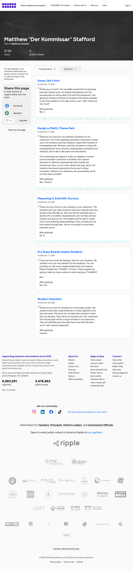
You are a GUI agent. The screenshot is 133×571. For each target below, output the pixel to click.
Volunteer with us (97, 379)
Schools (79, 560)
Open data (116, 370)
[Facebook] (51, 412)
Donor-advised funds (98, 370)
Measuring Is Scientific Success (58, 198)
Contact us (116, 376)
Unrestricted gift (97, 386)
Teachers (43, 425)
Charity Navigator (9, 376)
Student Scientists (49, 299)
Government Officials (100, 425)
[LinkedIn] (42, 412)
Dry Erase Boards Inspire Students (59, 252)
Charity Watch (46, 373)
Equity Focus (73, 366)
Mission (71, 360)
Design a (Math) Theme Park (56, 128)
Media (115, 366)
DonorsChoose (9, 5)
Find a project (95, 360)
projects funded (50, 382)
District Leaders (72, 425)
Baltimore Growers (20, 44)
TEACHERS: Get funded (60, 5)
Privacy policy (55, 560)
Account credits (96, 363)
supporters (17, 382)
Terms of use (68, 560)
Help (105, 5)
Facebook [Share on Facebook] (13, 106)
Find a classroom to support (33, 5)
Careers (71, 376)
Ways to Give (97, 356)
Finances (72, 370)
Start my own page (16, 130)
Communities (117, 363)
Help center (117, 360)
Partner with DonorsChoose (66, 546)
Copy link (23, 120)
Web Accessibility (75, 379)
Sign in (128, 5)
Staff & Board (73, 373)
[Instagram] (34, 412)
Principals (56, 425)
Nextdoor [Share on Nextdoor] (13, 113)
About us (94, 5)
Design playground (120, 373)
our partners (95, 432)
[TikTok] (59, 412)
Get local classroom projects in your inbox (87, 412)
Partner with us (80, 5)
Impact (71, 363)
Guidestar (24, 376)
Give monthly (95, 376)
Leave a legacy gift (98, 382)
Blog (121, 366)
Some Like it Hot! (48, 80)
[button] (16, 120)
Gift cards (94, 366)
